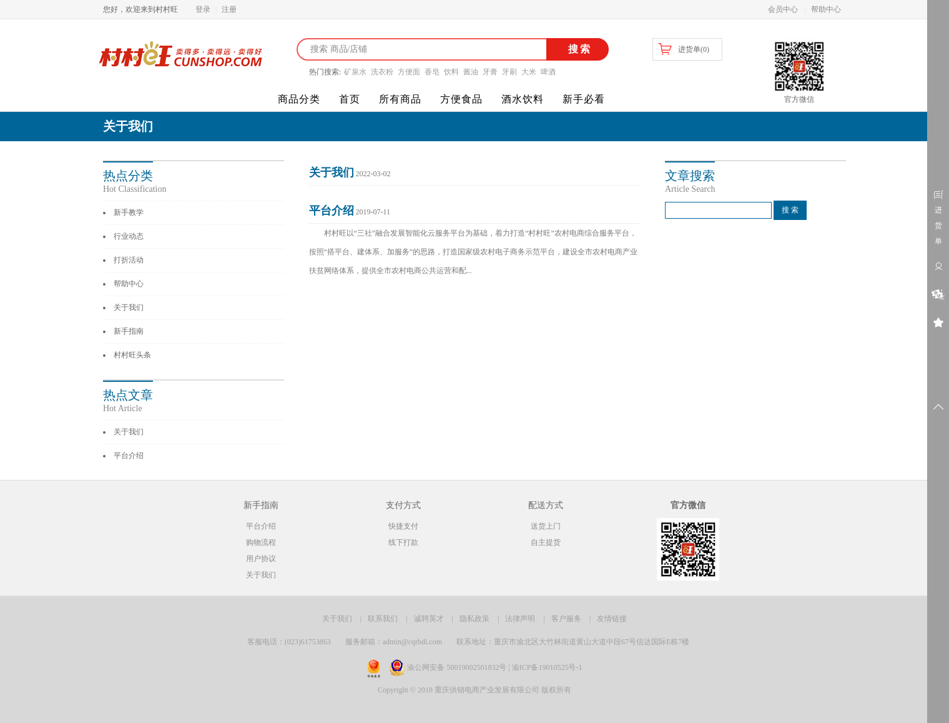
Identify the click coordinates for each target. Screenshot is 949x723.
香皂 (432, 71)
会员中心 (783, 9)
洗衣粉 (382, 71)
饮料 (451, 71)
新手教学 (129, 212)
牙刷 (509, 71)
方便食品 (461, 99)
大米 (528, 71)
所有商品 (400, 99)
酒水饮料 (522, 99)
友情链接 (612, 618)
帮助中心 (826, 9)
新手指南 (129, 331)
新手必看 (584, 99)
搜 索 (790, 210)
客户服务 (566, 618)
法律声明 (520, 618)
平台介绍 (129, 455)
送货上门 (546, 526)
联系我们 (383, 618)
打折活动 (129, 260)
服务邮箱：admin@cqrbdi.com (393, 641)
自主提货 (546, 542)
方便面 (409, 71)
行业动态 (129, 236)
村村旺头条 (132, 355)
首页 (349, 99)
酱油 (470, 71)
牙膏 (490, 71)
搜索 (578, 49)
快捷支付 (403, 526)
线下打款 (403, 542)
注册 (229, 9)
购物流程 (261, 542)
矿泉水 (355, 71)
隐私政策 (474, 618)
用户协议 (261, 558)
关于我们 (129, 307)
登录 (202, 9)
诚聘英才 (429, 618)
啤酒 (548, 71)
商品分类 (299, 99)
